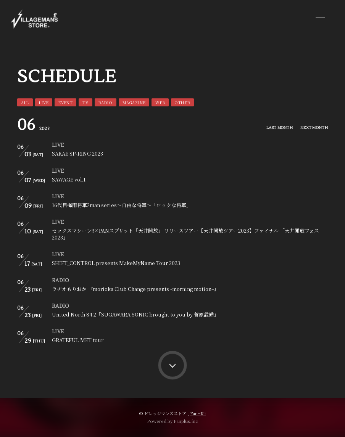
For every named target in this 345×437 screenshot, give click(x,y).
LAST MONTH (279, 127)
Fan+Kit (198, 413)
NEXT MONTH (314, 127)
